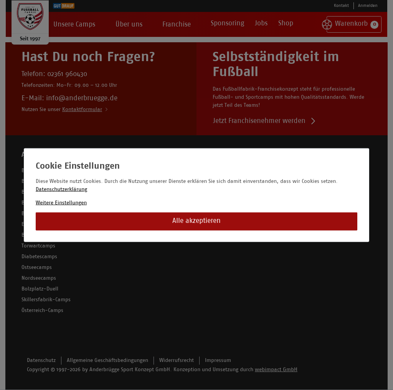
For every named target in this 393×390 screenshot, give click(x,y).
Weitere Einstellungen (61, 202)
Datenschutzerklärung (61, 189)
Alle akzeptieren (196, 221)
